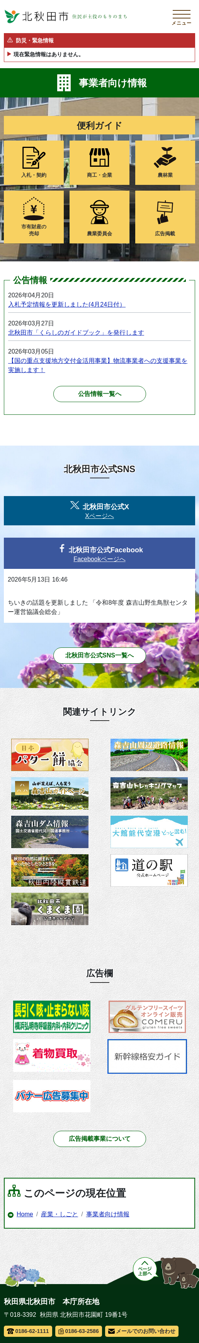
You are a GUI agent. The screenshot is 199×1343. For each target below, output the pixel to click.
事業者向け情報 (107, 1214)
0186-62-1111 (28, 1331)
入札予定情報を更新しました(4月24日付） (67, 304)
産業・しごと (59, 1214)
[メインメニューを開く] (181, 16)
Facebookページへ (99, 559)
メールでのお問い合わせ (142, 1331)
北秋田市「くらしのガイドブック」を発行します (76, 332)
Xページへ (99, 516)
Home (25, 1214)
